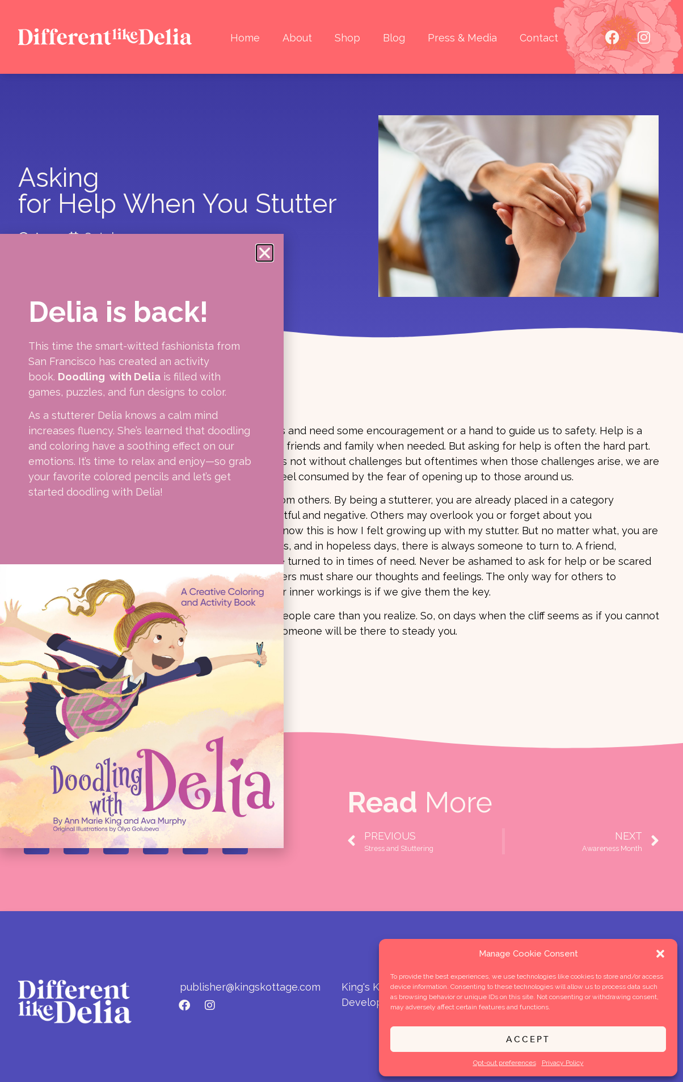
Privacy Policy (563, 1063)
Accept (528, 1039)
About (297, 38)
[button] (660, 953)
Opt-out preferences (504, 1063)
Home (245, 38)
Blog (394, 38)
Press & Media (462, 38)
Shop (347, 38)
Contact (539, 38)
